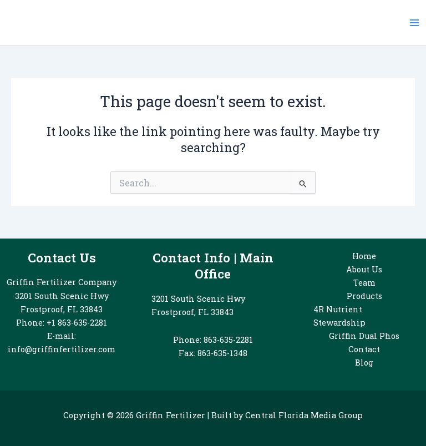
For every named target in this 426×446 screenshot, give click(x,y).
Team (364, 282)
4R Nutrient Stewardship (339, 316)
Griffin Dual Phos (364, 336)
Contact (364, 349)
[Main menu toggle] (414, 22)
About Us (364, 269)
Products (364, 296)
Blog (364, 362)
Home (364, 256)
